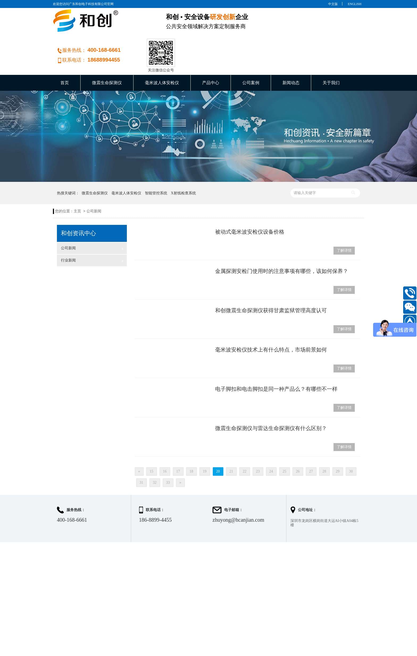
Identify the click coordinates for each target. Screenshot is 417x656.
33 (168, 456)
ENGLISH (354, 4)
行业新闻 (92, 234)
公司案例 (250, 56)
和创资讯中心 (78, 206)
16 (165, 445)
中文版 (333, 4)
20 (218, 445)
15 (151, 445)
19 (205, 445)
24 (271, 445)
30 (351, 445)
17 (178, 445)
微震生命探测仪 (107, 56)
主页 (77, 184)
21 (231, 445)
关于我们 (331, 56)
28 (324, 445)
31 (141, 456)
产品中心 (210, 56)
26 (298, 445)
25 (284, 445)
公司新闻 (93, 184)
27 (311, 445)
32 (155, 456)
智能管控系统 (156, 166)
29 (338, 445)
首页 (64, 56)
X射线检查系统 (183, 166)
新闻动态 (290, 56)
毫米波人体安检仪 (162, 56)
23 (258, 445)
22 (245, 445)
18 (191, 445)
